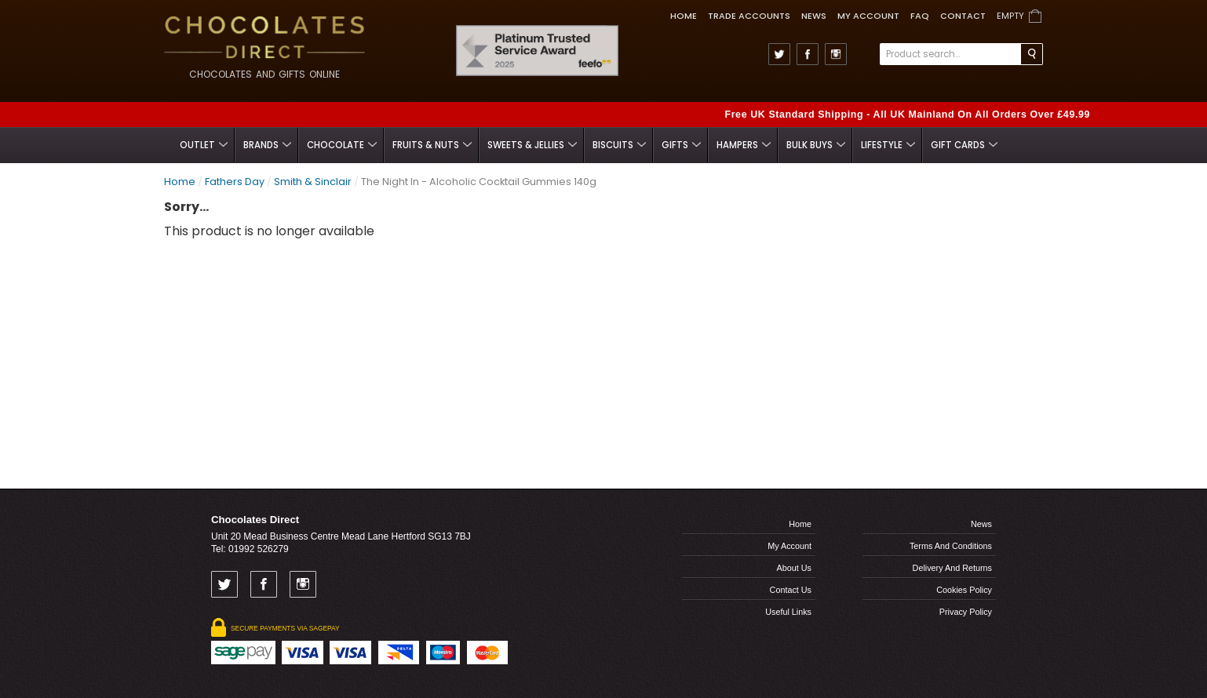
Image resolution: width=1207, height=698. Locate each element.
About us (794, 568)
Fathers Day (234, 181)
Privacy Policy (965, 611)
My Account (868, 15)
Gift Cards (964, 145)
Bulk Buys (815, 145)
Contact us (790, 589)
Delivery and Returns (952, 568)
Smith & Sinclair (313, 181)
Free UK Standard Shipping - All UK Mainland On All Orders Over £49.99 (907, 114)
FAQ (919, 15)
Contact (963, 15)
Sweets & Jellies (532, 145)
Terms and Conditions (951, 546)
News (813, 15)
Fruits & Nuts (432, 145)
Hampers (744, 145)
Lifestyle (888, 145)
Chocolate (342, 145)
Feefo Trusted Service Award (614, 25)
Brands (267, 145)
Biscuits (619, 145)
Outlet (204, 145)
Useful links (788, 611)
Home (683, 15)
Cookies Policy (964, 589)
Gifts (681, 145)
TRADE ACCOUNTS (749, 15)
